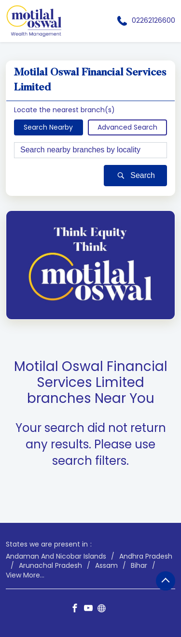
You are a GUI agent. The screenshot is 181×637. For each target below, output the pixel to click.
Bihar (139, 565)
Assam (106, 565)
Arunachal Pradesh (50, 565)
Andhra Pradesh (145, 556)
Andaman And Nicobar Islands (56, 556)
